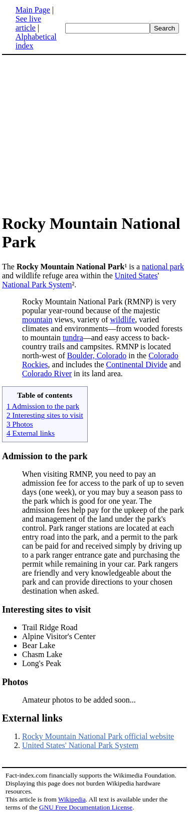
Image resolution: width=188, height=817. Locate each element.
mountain (37, 319)
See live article (28, 23)
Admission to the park (45, 456)
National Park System (37, 284)
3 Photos (20, 424)
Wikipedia (72, 799)
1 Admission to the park (43, 406)
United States (136, 275)
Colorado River (47, 373)
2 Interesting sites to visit (45, 415)
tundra (73, 337)
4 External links (31, 433)
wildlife (122, 319)
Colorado (163, 355)
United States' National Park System (80, 745)
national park (163, 266)
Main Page (33, 9)
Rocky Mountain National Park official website (98, 736)
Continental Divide (136, 364)
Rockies (35, 364)
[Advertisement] (94, 134)
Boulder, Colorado (96, 355)
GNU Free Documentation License (85, 807)
